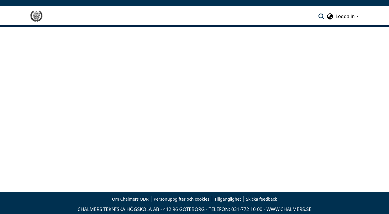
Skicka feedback (261, 199)
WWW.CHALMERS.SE (288, 209)
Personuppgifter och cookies (181, 199)
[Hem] (36, 16)
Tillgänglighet (227, 199)
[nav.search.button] (321, 16)
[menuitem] (330, 16)
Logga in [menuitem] (345, 16)
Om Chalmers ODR (130, 199)
